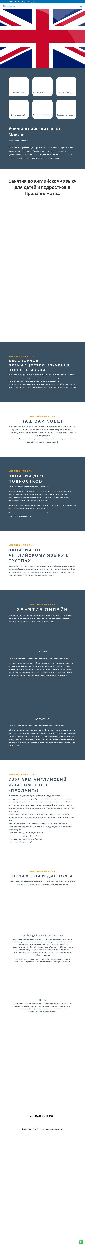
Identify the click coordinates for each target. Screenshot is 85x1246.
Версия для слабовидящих (42, 1116)
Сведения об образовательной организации (42, 1129)
